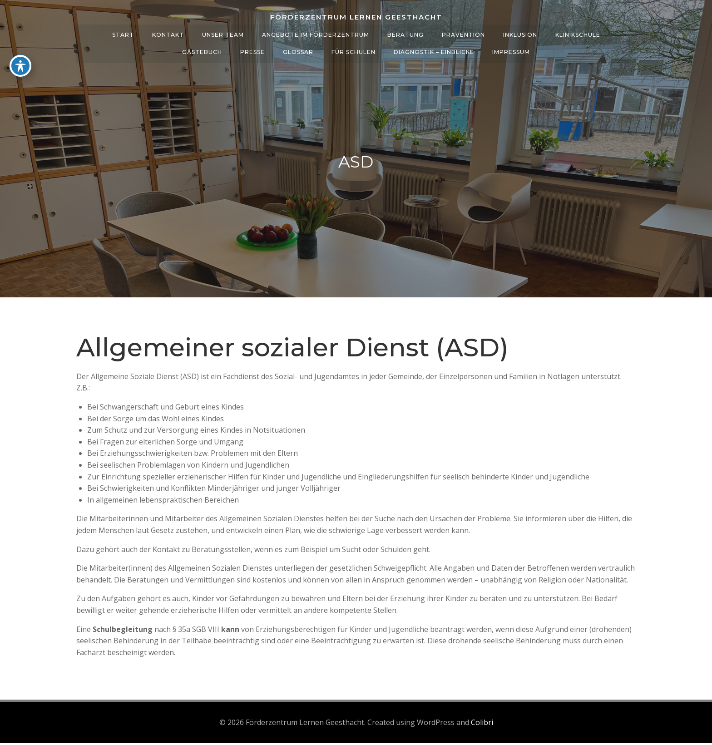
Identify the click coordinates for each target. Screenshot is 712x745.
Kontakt (168, 32)
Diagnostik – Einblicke (434, 49)
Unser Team (223, 32)
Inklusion (520, 32)
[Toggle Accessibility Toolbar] (20, 66)
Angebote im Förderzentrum (315, 32)
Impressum (511, 49)
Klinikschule (577, 32)
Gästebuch (202, 49)
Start (123, 32)
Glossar (298, 49)
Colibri (482, 725)
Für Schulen (353, 49)
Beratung (405, 32)
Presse (252, 49)
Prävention (463, 32)
